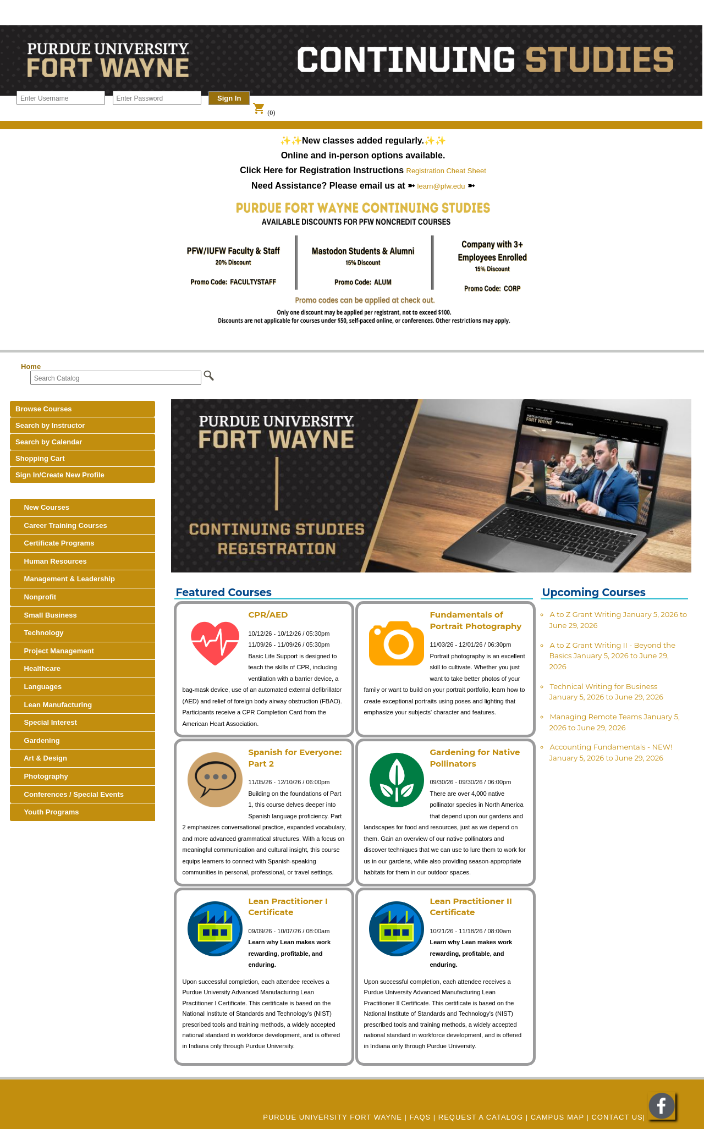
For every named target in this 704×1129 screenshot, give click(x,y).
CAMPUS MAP (557, 1117)
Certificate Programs (55, 543)
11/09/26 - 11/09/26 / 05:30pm (288, 644)
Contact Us (616, 1117)
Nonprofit (35, 597)
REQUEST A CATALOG (480, 1117)
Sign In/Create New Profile (60, 475)
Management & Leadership (65, 579)
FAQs (420, 1117)
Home (31, 366)
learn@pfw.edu (441, 186)
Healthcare (38, 668)
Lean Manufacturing (53, 705)
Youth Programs (47, 812)
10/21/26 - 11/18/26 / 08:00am (470, 931)
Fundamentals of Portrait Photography (475, 620)
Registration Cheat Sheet (446, 171)
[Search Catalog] (115, 378)
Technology (39, 633)
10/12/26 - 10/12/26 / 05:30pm (288, 633)
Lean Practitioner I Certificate (288, 907)
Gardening (37, 740)
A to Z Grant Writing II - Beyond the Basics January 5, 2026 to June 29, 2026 (612, 656)
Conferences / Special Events (69, 794)
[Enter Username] (60, 98)
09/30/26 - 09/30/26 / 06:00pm (470, 782)
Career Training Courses (61, 525)
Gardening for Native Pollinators (475, 758)
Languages (38, 686)
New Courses (42, 507)
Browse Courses (43, 409)
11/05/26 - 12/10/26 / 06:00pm (288, 782)
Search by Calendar (48, 442)
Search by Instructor (50, 425)
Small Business (46, 615)
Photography (41, 776)
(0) (263, 113)
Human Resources (51, 561)
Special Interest (46, 722)
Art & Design (41, 758)
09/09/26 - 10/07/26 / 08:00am (288, 931)
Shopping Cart (40, 458)
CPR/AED (268, 614)
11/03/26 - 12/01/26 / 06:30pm (470, 644)
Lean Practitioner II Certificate (471, 907)
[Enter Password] (157, 98)
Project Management (54, 651)
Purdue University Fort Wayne (332, 1117)
